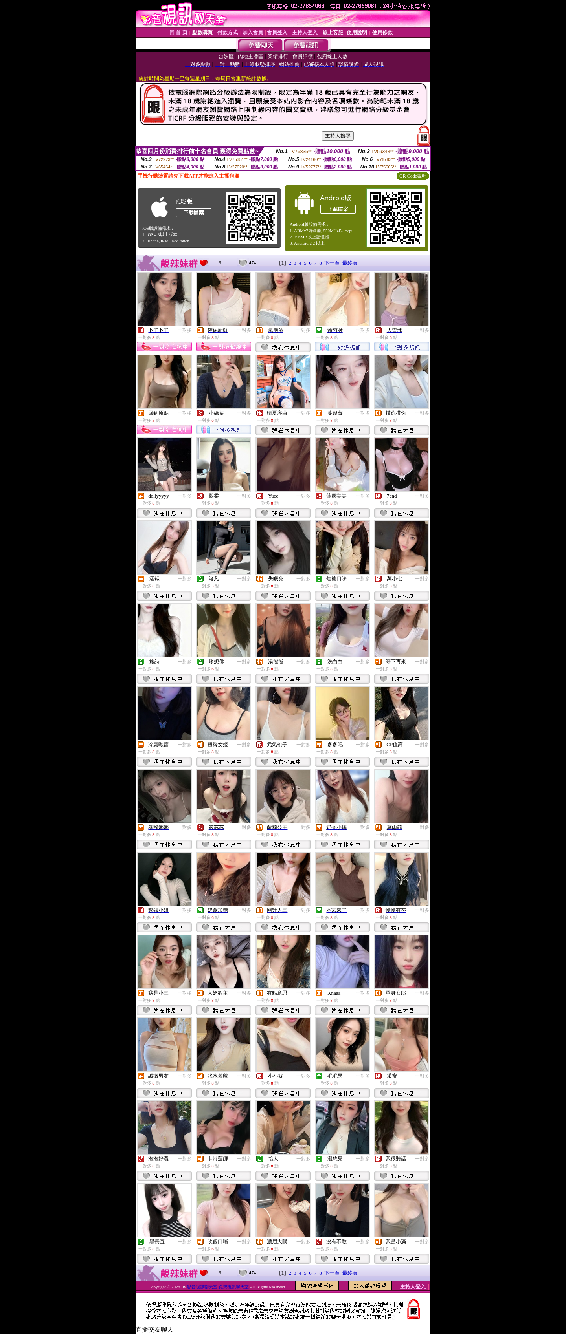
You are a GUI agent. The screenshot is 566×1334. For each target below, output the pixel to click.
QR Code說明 (412, 176)
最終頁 (350, 263)
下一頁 (332, 263)
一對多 (185, 330)
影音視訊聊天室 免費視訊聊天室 (218, 1287)
